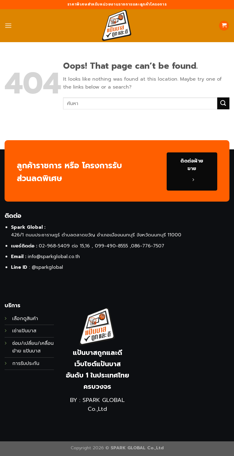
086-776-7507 (147, 245)
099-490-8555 (111, 245)
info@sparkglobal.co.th (54, 256)
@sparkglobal (47, 267)
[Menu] (8, 25)
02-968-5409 (54, 245)
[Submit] (223, 103)
